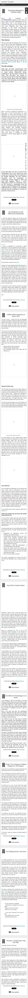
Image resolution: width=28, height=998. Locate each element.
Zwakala (4, 639)
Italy (9, 247)
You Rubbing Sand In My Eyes (16, 851)
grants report (4, 250)
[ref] (9, 350)
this (23, 121)
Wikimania (3, 219)
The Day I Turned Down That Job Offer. (15, 941)
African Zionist (10, 785)
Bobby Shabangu (20, 197)
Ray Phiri (3, 890)
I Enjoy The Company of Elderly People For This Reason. (15, 765)
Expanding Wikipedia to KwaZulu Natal (16, 11)
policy (17, 262)
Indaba (8, 319)
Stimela (16, 859)
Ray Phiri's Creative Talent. (16, 585)
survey (23, 43)
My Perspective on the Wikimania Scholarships (16, 213)
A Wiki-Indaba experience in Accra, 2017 (16, 315)
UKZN (14, 62)
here (5, 510)
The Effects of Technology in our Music (16, 696)
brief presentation (15, 113)
